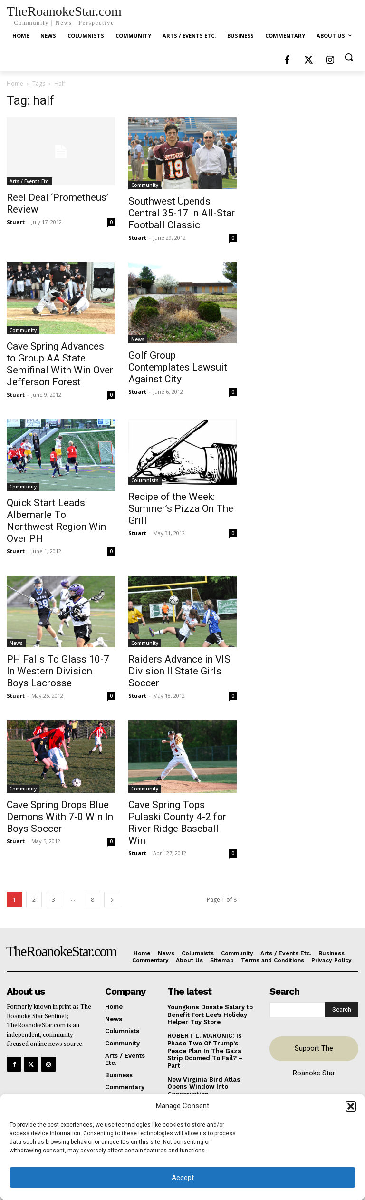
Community (144, 185)
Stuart (16, 221)
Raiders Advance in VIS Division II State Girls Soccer (179, 671)
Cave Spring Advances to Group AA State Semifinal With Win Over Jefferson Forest (60, 364)
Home (15, 83)
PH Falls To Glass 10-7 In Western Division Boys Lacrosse (58, 671)
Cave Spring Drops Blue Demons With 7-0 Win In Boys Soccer (60, 816)
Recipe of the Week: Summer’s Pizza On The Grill (180, 508)
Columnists (145, 480)
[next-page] (112, 899)
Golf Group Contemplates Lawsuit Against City (177, 367)
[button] (350, 1106)
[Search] (341, 1009)
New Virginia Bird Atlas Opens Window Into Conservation (203, 1086)
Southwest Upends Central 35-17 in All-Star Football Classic (181, 213)
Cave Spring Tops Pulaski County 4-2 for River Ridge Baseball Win (177, 822)
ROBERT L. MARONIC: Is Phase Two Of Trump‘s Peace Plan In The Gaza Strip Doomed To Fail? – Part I (205, 1050)
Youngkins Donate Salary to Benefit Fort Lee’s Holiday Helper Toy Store (209, 1014)
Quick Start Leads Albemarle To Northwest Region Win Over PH (56, 520)
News (137, 339)
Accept (183, 1177)
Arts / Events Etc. (29, 181)
